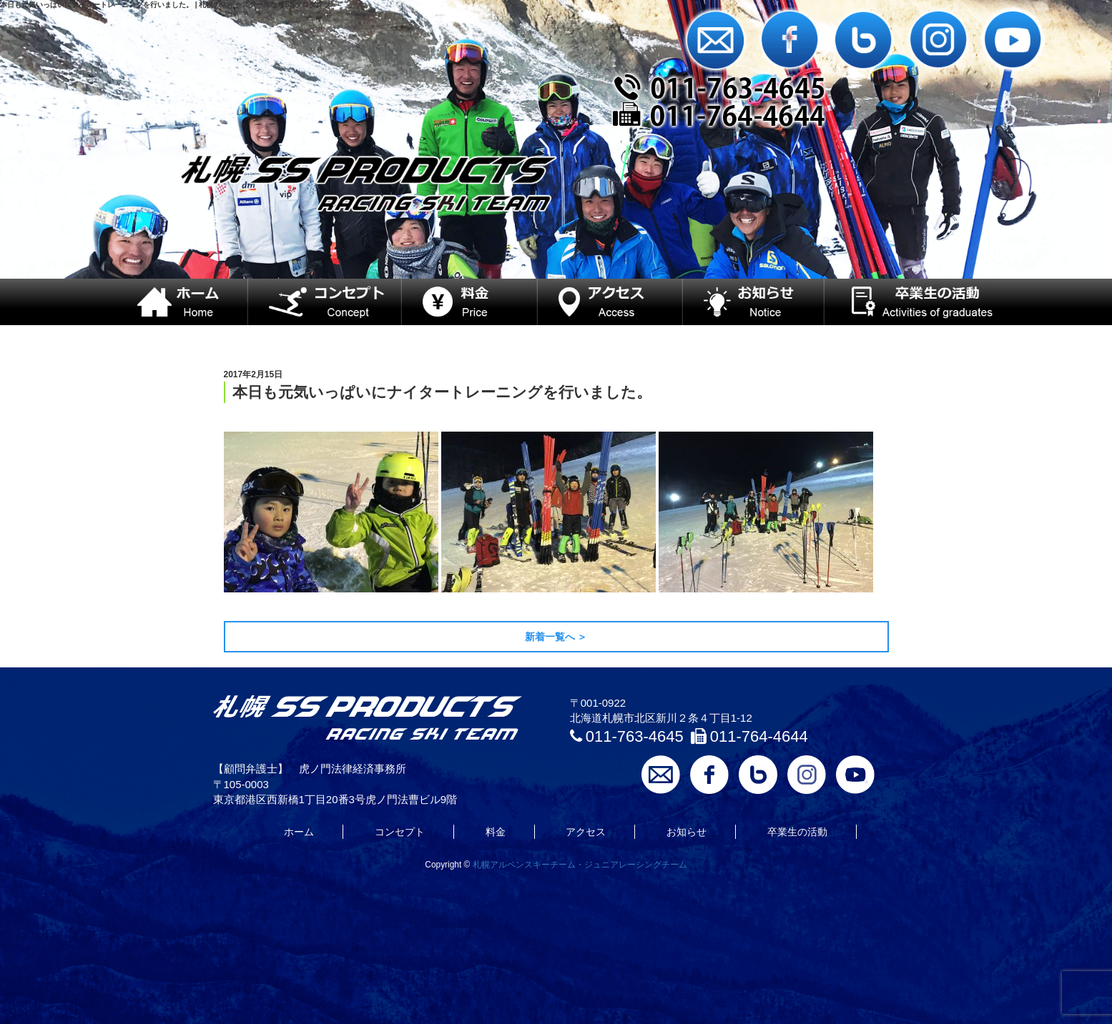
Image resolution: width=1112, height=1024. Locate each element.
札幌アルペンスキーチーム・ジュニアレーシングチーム (580, 865)
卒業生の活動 (797, 831)
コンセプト (400, 831)
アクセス (586, 831)
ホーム (299, 831)
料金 (496, 831)
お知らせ (686, 831)
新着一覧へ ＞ (556, 636)
